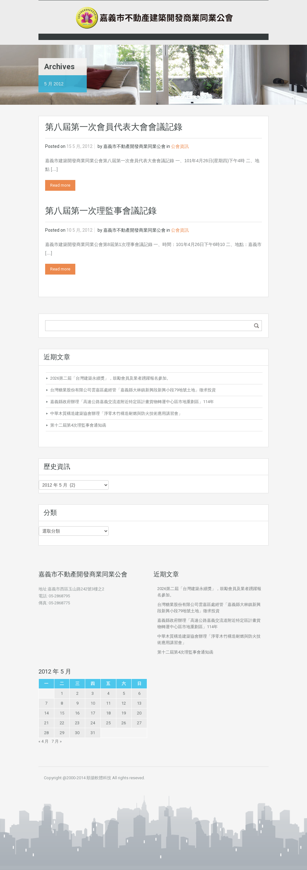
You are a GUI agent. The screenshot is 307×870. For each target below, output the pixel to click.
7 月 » (56, 741)
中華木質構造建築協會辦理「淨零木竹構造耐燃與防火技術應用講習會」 (116, 413)
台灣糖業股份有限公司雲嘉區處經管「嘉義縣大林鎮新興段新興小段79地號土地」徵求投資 (133, 390)
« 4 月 (43, 741)
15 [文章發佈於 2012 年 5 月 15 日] (62, 713)
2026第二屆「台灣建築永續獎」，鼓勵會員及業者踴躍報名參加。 (110, 378)
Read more (60, 185)
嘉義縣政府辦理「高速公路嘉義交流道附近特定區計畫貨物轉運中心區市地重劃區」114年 (132, 401)
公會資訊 (180, 146)
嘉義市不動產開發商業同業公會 (134, 146)
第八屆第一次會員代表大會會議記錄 (113, 127)
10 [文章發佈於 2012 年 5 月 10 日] (93, 703)
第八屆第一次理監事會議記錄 (101, 211)
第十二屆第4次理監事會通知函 (78, 425)
